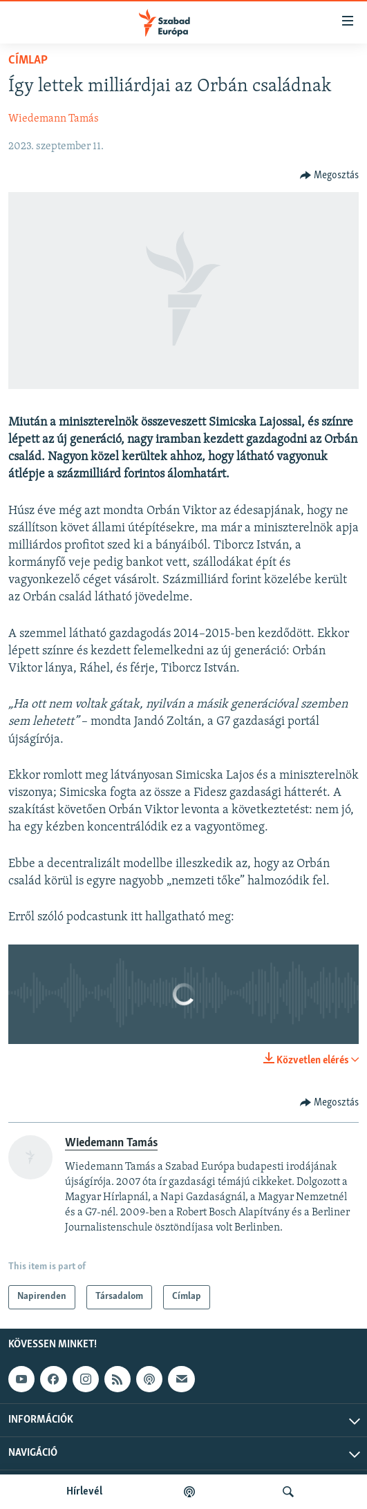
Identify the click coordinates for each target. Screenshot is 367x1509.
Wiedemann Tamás (53, 118)
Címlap (28, 60)
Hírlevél (84, 1491)
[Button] (329, 175)
